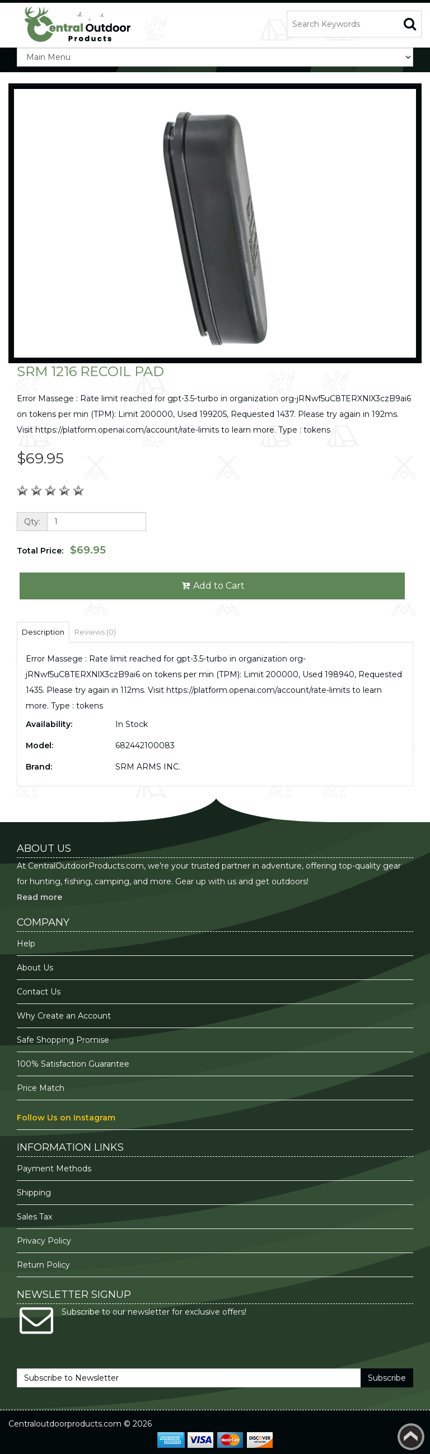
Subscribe (387, 1378)
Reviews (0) (95, 631)
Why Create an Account (64, 1016)
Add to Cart (212, 585)
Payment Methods (54, 1169)
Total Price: (61, 550)
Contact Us (38, 992)
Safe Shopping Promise (63, 1040)
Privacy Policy (45, 1241)
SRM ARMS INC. (147, 767)
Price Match (40, 1088)
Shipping (34, 1193)
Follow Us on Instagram (66, 1118)
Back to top (411, 1436)
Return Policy (43, 1265)
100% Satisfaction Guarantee (74, 1064)
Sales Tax (34, 1217)
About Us (35, 968)
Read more (39, 897)
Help (26, 944)
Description (43, 631)
